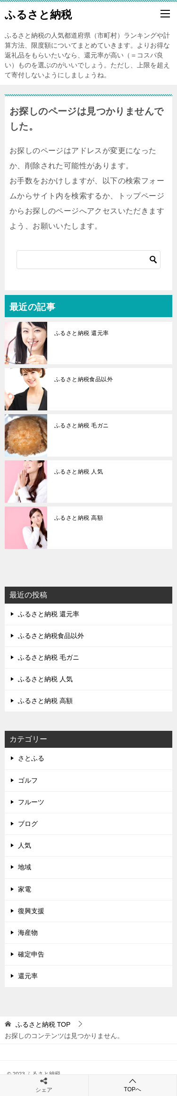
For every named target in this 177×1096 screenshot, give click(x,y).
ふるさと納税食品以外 (83, 379)
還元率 (28, 976)
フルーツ (31, 802)
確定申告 (31, 954)
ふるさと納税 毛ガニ (81, 425)
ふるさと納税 (38, 14)
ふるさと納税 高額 (78, 518)
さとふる (31, 758)
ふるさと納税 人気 (78, 471)
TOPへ (133, 1085)
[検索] (88, 259)
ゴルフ (28, 780)
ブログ (28, 823)
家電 (24, 889)
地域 (24, 867)
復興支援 (31, 911)
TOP (43, 1024)
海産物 (28, 932)
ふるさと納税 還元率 (81, 333)
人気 (24, 845)
